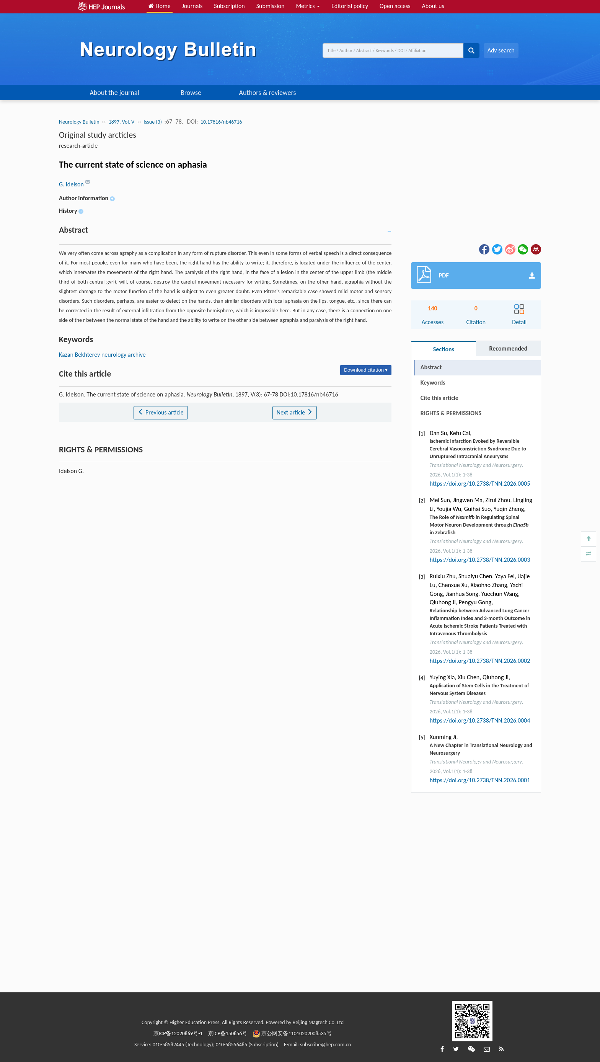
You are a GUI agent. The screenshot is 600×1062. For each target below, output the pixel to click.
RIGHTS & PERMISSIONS (451, 413)
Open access (395, 6)
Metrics (308, 6)
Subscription (229, 6)
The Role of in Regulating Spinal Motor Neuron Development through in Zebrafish (479, 525)
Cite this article (439, 397)
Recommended (508, 348)
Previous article (160, 412)
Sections (443, 349)
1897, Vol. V (122, 122)
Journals (192, 6)
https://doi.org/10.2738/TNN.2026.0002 (480, 660)
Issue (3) (152, 122)
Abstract (431, 367)
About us (433, 6)
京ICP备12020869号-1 (177, 1033)
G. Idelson (72, 184)
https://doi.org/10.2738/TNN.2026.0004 (480, 720)
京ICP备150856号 (228, 1033)
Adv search (501, 50)
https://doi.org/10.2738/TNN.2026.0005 (480, 483)
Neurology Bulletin (79, 122)
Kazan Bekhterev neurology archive (102, 354)
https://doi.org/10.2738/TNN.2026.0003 (480, 559)
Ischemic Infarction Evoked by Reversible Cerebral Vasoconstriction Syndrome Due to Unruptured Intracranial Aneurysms (478, 449)
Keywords (433, 382)
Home (159, 6)
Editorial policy (349, 6)
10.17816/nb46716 (221, 122)
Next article (295, 412)
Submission (270, 6)
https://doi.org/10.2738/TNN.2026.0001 (480, 780)
